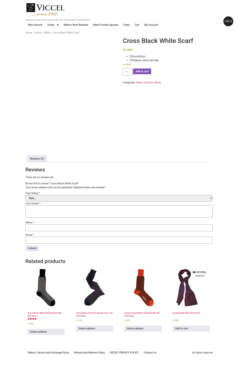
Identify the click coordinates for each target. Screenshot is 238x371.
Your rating (32, 206)
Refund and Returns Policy (89, 365)
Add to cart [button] (181, 341)
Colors (38, 32)
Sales (126, 24)
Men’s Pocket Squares (105, 24)
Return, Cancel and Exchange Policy (48, 365)
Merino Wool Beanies (76, 24)
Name (29, 235)
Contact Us (150, 365)
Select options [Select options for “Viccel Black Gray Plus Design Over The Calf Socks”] (86, 341)
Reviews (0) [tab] (37, 171)
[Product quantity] (127, 71)
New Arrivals (35, 24)
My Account (151, 24)
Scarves (148, 82)
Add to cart (142, 71)
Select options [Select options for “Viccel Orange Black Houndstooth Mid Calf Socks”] (135, 341)
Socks (50, 24)
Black (139, 82)
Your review (33, 216)
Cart (137, 24)
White (47, 32)
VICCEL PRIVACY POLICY (124, 365)
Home (28, 32)
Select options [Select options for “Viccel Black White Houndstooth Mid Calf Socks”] (38, 344)
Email (29, 248)
